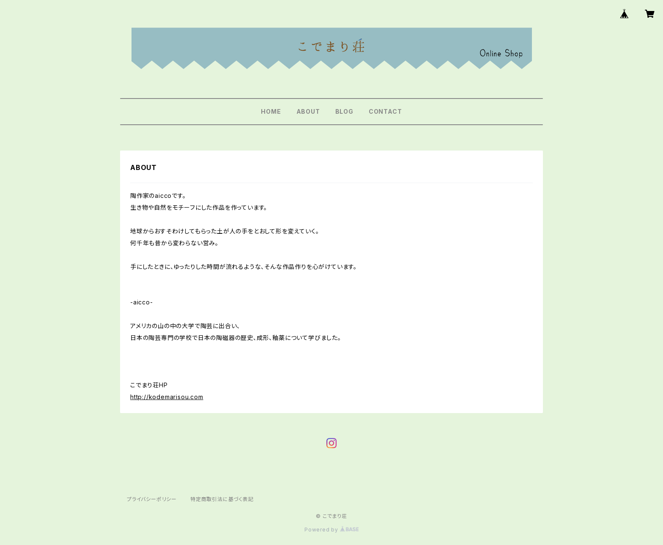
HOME (271, 111)
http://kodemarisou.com (166, 396)
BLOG (344, 111)
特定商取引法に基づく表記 (222, 499)
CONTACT (385, 111)
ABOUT (308, 111)
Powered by (331, 529)
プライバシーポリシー (152, 499)
